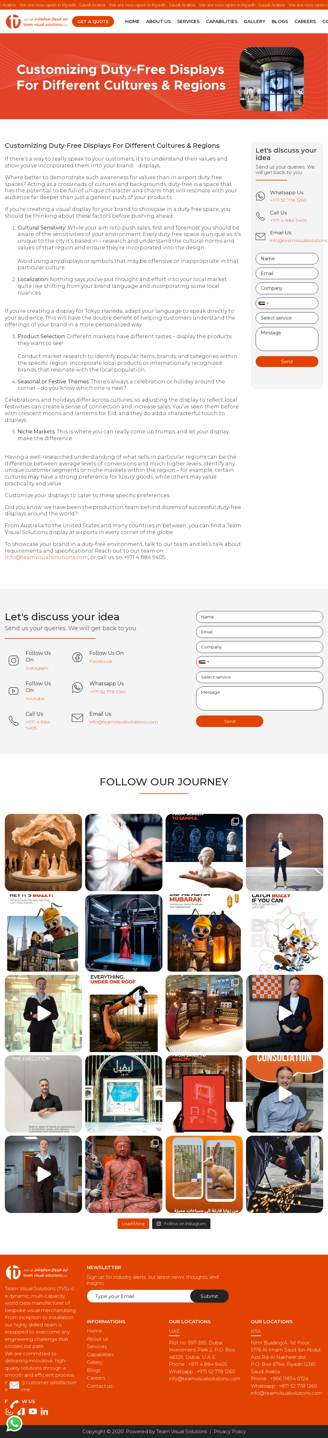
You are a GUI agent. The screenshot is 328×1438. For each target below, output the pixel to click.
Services (188, 21)
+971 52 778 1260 (216, 1371)
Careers (305, 21)
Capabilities (221, 21)
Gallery (254, 21)
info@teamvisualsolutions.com (46, 557)
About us (158, 21)
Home (132, 21)
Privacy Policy (230, 1431)
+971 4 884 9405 (207, 1364)
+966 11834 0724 (289, 1378)
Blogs (280, 21)
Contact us (99, 1386)
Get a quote (93, 21)
